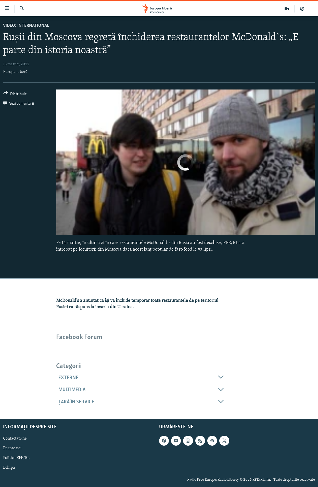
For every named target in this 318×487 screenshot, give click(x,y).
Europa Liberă (15, 72)
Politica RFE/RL (16, 458)
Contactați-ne (15, 439)
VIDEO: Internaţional (26, 25)
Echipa (9, 468)
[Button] (15, 94)
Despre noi (12, 448)
